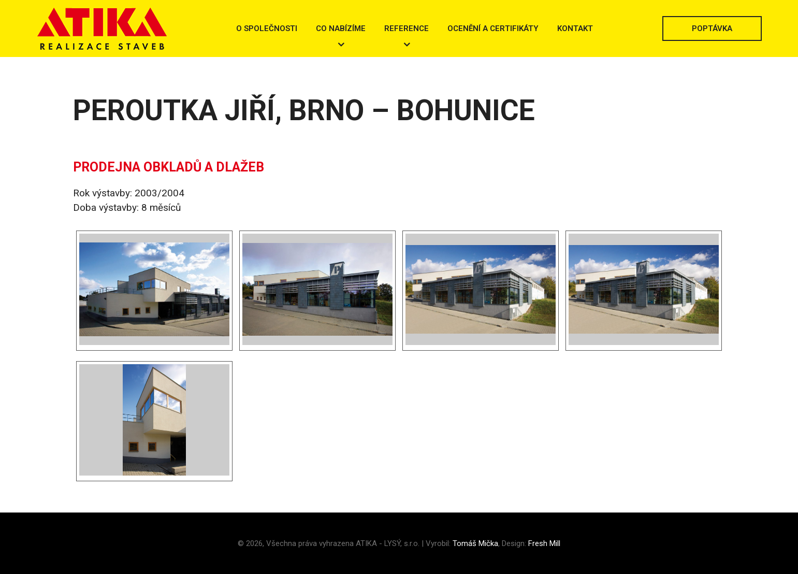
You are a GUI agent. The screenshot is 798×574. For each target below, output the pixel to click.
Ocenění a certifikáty (493, 28)
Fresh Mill (544, 543)
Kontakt (575, 28)
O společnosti (266, 28)
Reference (406, 28)
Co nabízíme (341, 28)
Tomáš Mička (475, 543)
